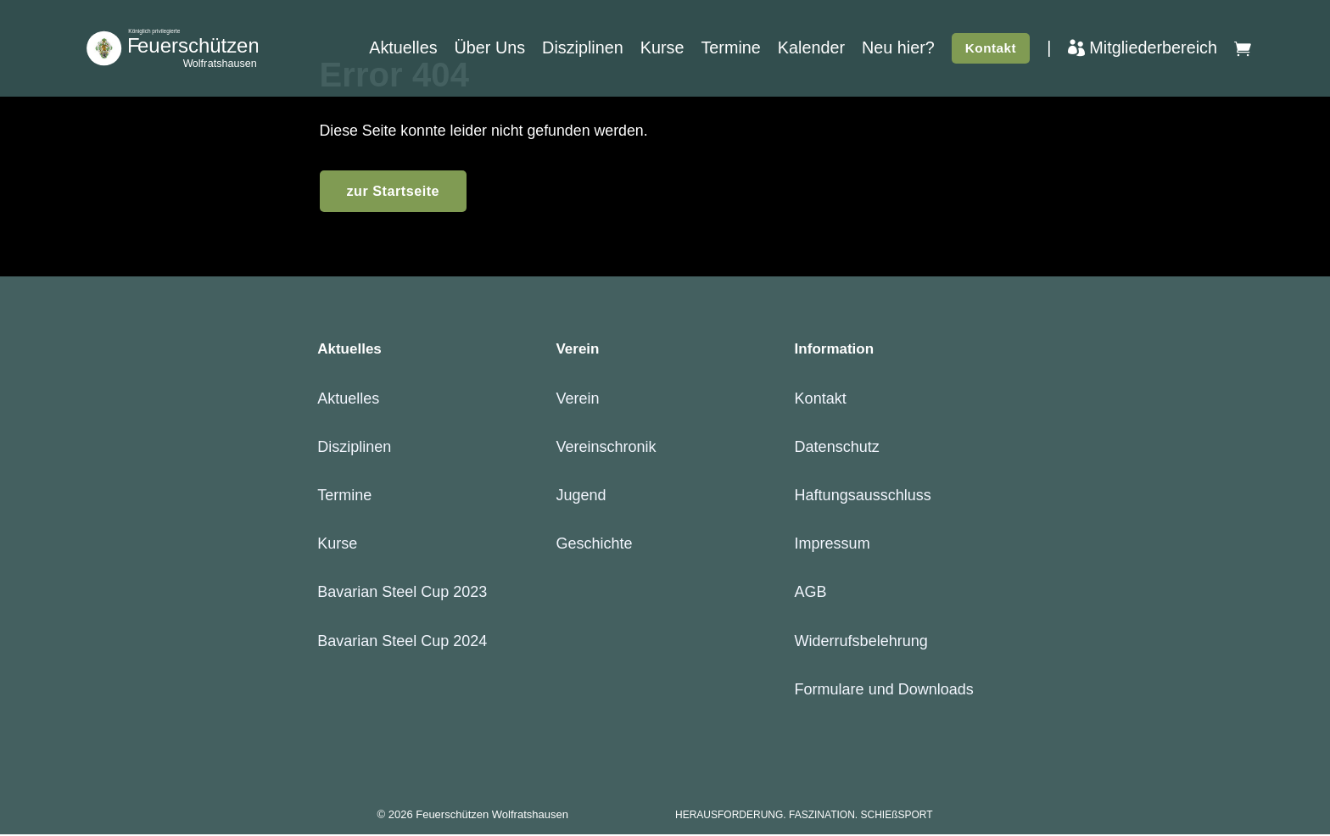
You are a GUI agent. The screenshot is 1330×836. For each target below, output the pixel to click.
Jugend (581, 496)
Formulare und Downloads (884, 690)
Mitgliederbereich (1142, 50)
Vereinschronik (606, 448)
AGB (811, 593)
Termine (730, 50)
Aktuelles (403, 50)
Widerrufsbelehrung (861, 641)
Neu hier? (898, 50)
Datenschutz (837, 448)
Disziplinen (354, 448)
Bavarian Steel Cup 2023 (402, 593)
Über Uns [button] (490, 50)
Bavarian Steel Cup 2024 (402, 641)
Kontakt (990, 50)
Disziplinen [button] (582, 50)
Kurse (662, 50)
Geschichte (594, 545)
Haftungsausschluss (863, 496)
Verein (577, 399)
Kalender (811, 50)
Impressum (832, 545)
